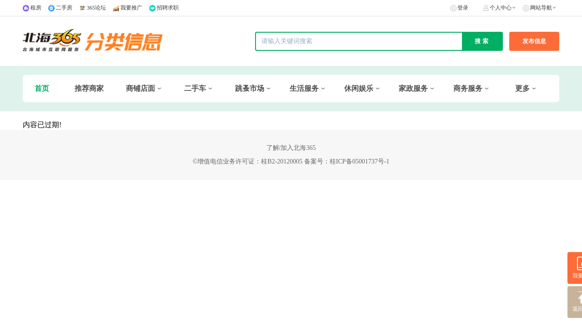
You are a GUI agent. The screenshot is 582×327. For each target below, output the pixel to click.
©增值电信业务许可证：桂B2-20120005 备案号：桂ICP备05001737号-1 (291, 161)
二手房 (64, 8)
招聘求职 (168, 8)
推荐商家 (89, 88)
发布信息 (534, 41)
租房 (35, 8)
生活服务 (304, 88)
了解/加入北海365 (291, 147)
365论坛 (96, 8)
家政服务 (413, 88)
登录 (462, 8)
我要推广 (131, 8)
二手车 (195, 88)
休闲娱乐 (358, 88)
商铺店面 (140, 88)
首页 (42, 88)
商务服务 (467, 88)
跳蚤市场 (249, 88)
